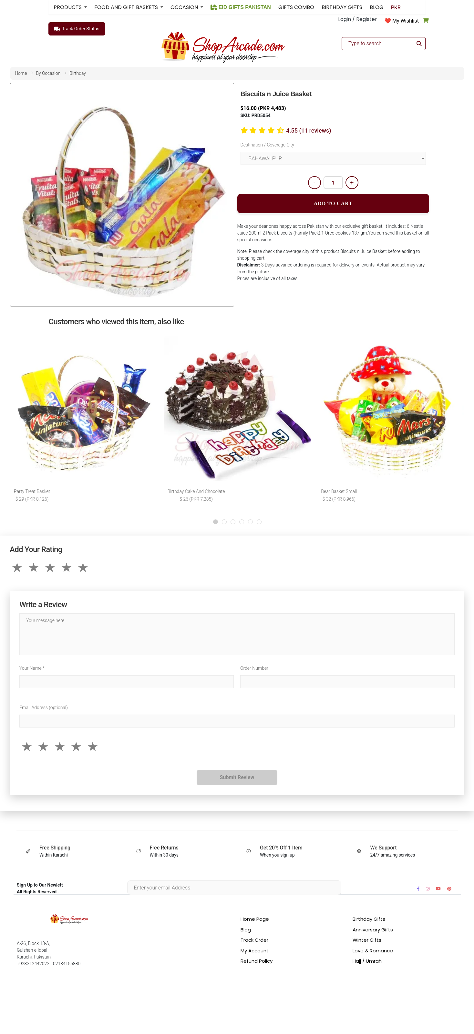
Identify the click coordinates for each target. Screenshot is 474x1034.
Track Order (254, 940)
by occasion (48, 73)
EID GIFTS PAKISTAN (241, 7)
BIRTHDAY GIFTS (342, 7)
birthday (77, 73)
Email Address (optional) (43, 707)
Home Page (255, 919)
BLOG (377, 7)
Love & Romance (373, 950)
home (21, 73)
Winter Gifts (367, 940)
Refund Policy (257, 961)
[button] (215, 522)
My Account (255, 950)
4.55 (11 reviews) (308, 130)
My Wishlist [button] (405, 21)
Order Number (254, 668)
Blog (246, 929)
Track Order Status (76, 29)
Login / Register (357, 19)
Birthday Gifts (369, 919)
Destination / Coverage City (267, 144)
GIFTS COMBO (296, 7)
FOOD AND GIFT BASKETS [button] (126, 7)
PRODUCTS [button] (68, 7)
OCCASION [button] (184, 7)
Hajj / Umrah (367, 961)
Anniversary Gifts (373, 929)
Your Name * (32, 668)
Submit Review (237, 777)
